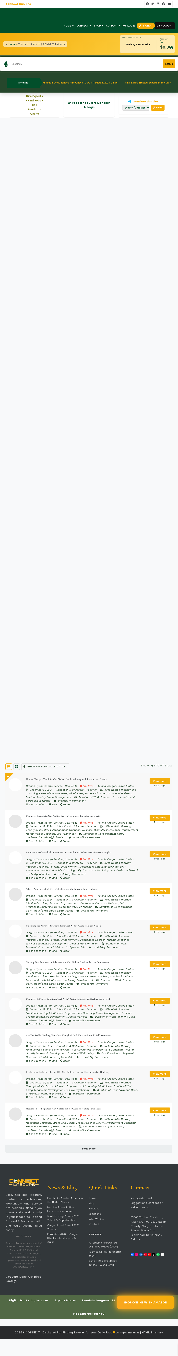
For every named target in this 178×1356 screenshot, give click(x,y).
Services (94, 1225)
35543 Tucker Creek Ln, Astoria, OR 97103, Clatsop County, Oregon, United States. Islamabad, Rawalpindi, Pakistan (148, 1245)
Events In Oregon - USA (98, 1317)
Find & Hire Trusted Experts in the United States (65, 1217)
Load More (89, 1165)
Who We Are (96, 1236)
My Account (164, 25)
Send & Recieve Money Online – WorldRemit (103, 1280)
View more (159, 776)
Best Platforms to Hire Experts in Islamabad (60, 1226)
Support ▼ (113, 25)
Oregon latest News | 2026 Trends (63, 1244)
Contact (94, 1241)
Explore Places (65, 1317)
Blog (91, 1220)
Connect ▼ (83, 25)
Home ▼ (69, 25)
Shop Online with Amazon (145, 1319)
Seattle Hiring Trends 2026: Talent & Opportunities (63, 1235)
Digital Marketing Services (28, 1317)
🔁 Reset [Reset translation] (158, 102)
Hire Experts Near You (89, 1331)
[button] (21, 61)
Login (129, 25)
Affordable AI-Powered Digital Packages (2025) (103, 1261)
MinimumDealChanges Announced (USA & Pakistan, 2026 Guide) (80, 77)
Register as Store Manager (89, 98)
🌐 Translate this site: (143, 96)
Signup (145, 25)
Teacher (92, 785)
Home (12, 44)
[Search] (154, 61)
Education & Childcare (70, 785)
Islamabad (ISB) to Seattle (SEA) (105, 1270)
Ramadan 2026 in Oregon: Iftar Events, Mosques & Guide (63, 1255)
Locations (95, 1230)
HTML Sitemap (152, 1349)
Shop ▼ (99, 25)
